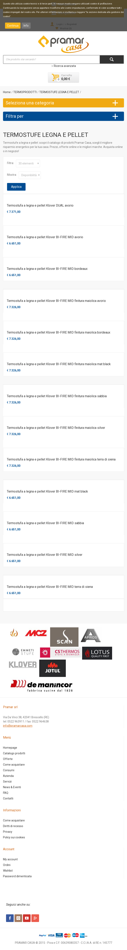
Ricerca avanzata (63, 66)
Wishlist (8, 870)
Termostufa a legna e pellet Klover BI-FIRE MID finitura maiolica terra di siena (61, 459)
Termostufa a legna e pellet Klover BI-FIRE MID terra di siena (50, 587)
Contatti (8, 798)
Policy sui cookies (14, 837)
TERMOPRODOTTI (25, 92)
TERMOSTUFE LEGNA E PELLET (59, 92)
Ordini (6, 865)
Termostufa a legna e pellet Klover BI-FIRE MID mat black (47, 491)
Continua (13, 25)
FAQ (5, 792)
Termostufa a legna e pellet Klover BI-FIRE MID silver (44, 555)
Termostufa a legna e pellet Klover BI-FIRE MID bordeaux (47, 269)
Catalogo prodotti (14, 753)
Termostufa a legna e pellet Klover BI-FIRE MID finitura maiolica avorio (56, 301)
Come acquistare (14, 764)
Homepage (10, 747)
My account (10, 859)
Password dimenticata (17, 876)
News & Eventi (12, 787)
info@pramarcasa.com (17, 725)
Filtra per (15, 116)
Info (26, 25)
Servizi (7, 781)
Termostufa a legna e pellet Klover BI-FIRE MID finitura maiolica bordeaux (58, 332)
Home (7, 92)
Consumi (8, 770)
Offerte (8, 759)
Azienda (8, 775)
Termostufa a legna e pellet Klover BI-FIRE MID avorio (45, 237)
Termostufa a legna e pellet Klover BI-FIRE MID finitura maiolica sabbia (57, 396)
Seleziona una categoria (30, 102)
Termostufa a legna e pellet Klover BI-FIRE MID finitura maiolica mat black (59, 364)
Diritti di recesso (13, 826)
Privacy (7, 831)
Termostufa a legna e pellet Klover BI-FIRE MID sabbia (45, 523)
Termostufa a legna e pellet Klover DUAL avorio (40, 205)
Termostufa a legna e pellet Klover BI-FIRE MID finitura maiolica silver (56, 428)
